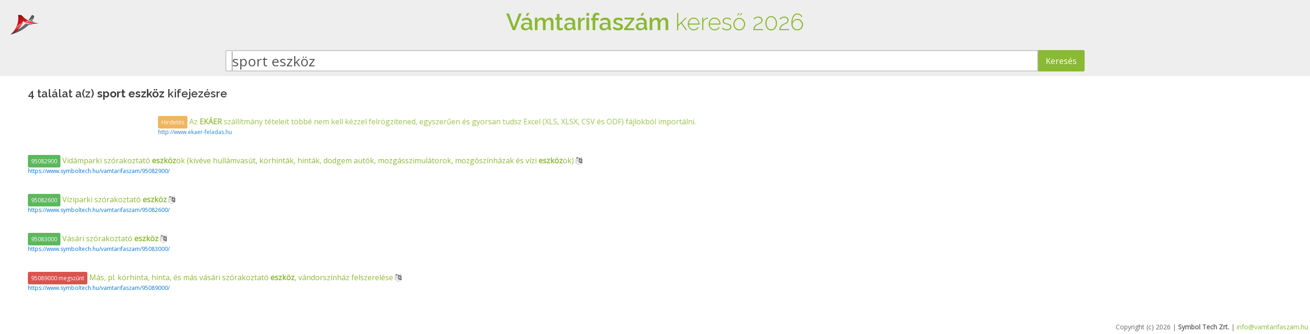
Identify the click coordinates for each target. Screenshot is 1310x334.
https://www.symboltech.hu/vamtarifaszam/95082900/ (99, 171)
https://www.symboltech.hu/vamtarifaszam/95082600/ (99, 210)
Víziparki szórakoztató (98, 199)
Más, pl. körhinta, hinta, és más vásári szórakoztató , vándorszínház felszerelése (211, 277)
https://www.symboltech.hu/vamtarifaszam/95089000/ (99, 288)
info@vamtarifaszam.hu (1272, 326)
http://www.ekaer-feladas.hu (381, 132)
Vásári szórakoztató (94, 238)
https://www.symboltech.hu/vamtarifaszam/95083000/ (99, 249)
